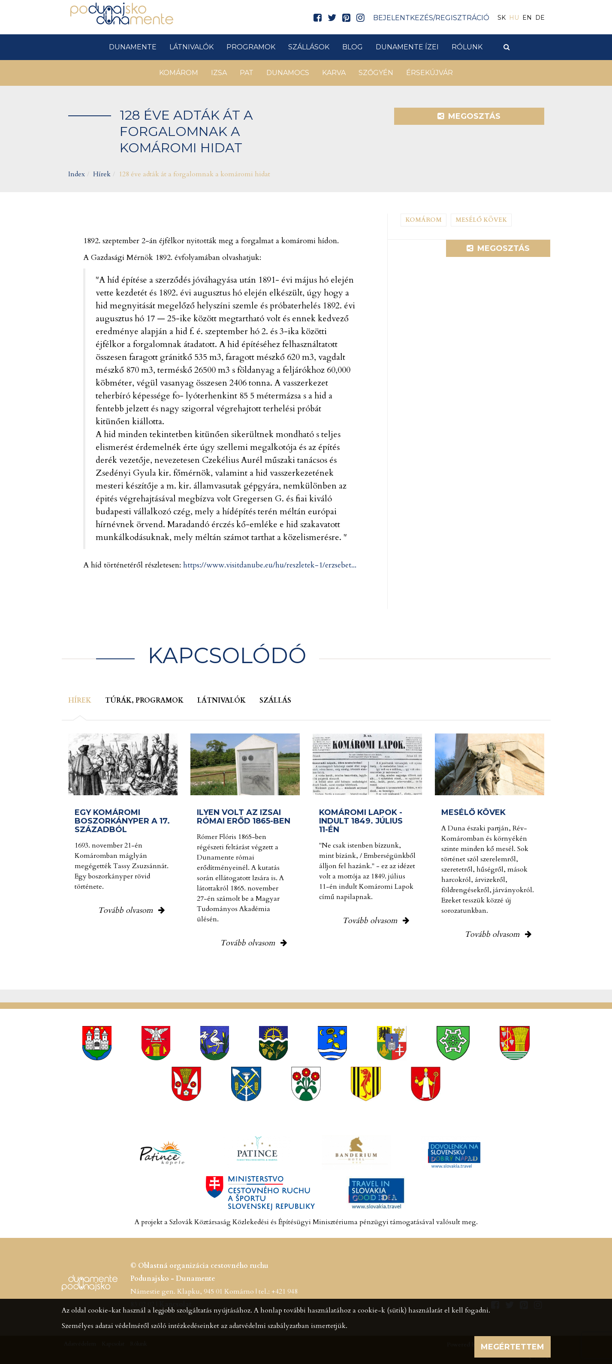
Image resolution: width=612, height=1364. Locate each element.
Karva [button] (334, 73)
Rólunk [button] (467, 47)
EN (527, 17)
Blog (352, 47)
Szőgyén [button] (376, 73)
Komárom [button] (178, 73)
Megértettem (512, 1347)
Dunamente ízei (407, 47)
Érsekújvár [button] (429, 73)
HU (514, 17)
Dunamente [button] (133, 47)
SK (501, 17)
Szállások (308, 47)
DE (540, 17)
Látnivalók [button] (191, 47)
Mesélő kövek (481, 220)
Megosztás (468, 116)
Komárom (423, 220)
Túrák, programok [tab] (144, 700)
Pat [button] (246, 73)
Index (76, 174)
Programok (250, 47)
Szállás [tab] (275, 700)
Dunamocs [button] (287, 73)
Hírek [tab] (79, 700)
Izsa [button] (219, 73)
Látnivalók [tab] (221, 700)
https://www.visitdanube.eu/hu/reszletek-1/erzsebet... (269, 565)
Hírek (102, 174)
